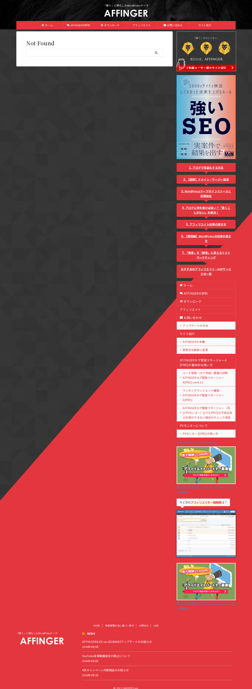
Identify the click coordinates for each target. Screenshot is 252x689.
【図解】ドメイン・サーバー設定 (208, 179)
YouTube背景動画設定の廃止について (106, 651)
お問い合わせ (173, 25)
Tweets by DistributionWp (197, 437)
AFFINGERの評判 (78, 25)
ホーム (47, 25)
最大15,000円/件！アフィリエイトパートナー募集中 (206, 482)
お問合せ (144, 620)
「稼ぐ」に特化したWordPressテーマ (36, 628)
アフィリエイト (141, 25)
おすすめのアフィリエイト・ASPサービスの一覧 (206, 271)
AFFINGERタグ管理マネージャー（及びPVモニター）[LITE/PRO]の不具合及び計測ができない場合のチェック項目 (207, 407)
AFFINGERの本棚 (192, 342)
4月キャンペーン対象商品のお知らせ (105, 665)
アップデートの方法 (194, 325)
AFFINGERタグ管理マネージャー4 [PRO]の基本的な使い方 (201, 362)
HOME (97, 620)
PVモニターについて (193, 421)
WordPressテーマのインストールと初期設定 (208, 193)
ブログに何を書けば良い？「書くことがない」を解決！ (207, 210)
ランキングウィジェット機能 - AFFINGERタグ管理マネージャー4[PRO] (207, 392)
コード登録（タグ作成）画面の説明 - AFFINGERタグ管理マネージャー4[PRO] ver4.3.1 (206, 377)
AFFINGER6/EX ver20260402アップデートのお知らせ (117, 637)
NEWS (91, 629)
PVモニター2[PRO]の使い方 (199, 429)
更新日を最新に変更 (194, 350)
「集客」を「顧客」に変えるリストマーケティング (207, 255)
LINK (156, 620)
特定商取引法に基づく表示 (119, 620)
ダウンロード (110, 25)
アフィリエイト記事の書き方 (208, 224)
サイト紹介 (204, 25)
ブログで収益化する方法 (207, 167)
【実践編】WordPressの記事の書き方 (208, 238)
